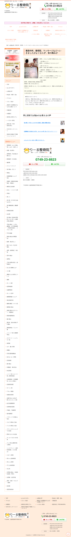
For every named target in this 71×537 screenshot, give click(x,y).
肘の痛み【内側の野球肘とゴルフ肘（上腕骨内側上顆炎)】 (12, 219)
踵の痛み (9, 363)
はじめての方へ (23, 26)
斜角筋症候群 (10, 210)
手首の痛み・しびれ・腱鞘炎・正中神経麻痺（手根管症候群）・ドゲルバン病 (12, 227)
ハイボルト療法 (35, 34)
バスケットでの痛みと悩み (12, 417)
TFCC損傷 (9, 233)
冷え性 (8, 468)
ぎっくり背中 (10, 293)
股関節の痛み (10, 307)
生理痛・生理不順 (11, 477)
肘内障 (8, 486)
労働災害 (35, 30)
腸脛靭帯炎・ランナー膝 (12, 328)
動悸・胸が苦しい (11, 241)
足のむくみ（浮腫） (12, 357)
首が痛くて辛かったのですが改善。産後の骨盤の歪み (37, 122)
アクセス (60, 26)
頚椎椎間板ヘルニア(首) (12, 177)
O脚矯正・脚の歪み (12, 367)
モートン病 (9, 387)
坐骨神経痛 (9, 286)
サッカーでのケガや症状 (12, 438)
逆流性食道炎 (10, 489)
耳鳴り (8, 193)
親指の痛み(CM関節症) (12, 237)
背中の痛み (9, 255)
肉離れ (8, 350)
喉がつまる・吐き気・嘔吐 (12, 246)
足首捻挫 (9, 360)
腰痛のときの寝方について (12, 275)
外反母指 (9, 370)
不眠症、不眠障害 (11, 410)
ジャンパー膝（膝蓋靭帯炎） (12, 333)
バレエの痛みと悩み (12, 425)
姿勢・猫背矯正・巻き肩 (12, 251)
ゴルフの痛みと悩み (12, 422)
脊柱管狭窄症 (10, 300)
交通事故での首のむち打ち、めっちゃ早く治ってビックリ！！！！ (40, 131)
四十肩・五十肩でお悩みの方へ (12, 201)
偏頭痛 (8, 162)
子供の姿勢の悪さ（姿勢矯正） (12, 263)
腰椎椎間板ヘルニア (12, 296)
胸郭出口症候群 (11, 186)
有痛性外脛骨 (10, 394)
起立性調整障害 (11, 403)
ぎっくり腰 (9, 283)
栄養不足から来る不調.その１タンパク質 (12, 399)
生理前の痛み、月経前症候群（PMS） (12, 473)
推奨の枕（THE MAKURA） (48, 35)
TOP (11, 26)
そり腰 (8, 271)
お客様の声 (35, 26)
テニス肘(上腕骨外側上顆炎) (12, 443)
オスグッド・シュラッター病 (12, 338)
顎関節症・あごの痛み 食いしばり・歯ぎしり (12, 146)
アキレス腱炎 (10, 391)
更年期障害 (9, 413)
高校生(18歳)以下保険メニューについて (10, 40)
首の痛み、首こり (11, 169)
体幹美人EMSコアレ (60, 30)
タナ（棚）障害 (11, 346)
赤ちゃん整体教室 (11, 458)
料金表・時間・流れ (48, 26)
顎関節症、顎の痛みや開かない (12, 154)
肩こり (8, 196)
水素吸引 (48, 30)
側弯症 (8, 259)
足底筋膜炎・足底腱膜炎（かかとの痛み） (12, 380)
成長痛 (8, 343)
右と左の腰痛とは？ (12, 267)
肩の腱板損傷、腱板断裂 (12, 206)
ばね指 (8, 214)
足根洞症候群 (10, 384)
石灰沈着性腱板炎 (11, 353)
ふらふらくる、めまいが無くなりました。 (34, 140)
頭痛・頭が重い (11, 150)
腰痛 (8, 279)
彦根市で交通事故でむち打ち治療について (23, 31)
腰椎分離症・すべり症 (12, 303)
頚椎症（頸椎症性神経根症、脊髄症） (12, 182)
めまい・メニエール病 (12, 190)
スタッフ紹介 (10, 30)
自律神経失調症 (11, 406)
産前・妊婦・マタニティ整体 (12, 481)
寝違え (8, 172)
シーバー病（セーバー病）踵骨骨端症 (12, 375)
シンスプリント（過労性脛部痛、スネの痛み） (12, 450)
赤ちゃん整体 (10, 462)
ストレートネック (11, 165)
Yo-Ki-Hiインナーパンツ (60, 35)
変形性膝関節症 (11, 315)
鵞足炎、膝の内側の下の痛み (12, 323)
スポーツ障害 (10, 455)
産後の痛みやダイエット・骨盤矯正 (12, 311)
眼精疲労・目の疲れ (12, 159)
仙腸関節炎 (9, 290)
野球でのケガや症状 (12, 434)
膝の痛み (9, 319)
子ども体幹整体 (11, 465)
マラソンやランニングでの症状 (12, 430)
